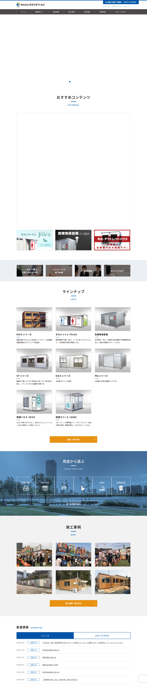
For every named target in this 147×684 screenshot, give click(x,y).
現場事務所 (68, 638)
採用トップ (114, 632)
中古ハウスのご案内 (23, 638)
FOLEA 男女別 (45, 638)
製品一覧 (43, 632)
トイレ (67, 647)
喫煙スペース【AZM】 (48, 659)
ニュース (106, 6)
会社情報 (87, 12)
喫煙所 (67, 650)
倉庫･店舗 (68, 641)
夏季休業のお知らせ (49, 564)
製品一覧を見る (81, 346)
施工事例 (72, 12)
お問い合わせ (88, 611)
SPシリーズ (44, 647)
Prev (3, 50)
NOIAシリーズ (45, 641)
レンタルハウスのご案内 (24, 635)
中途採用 (114, 638)
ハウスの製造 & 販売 (23, 632)
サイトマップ (116, 6)
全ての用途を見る (81, 410)
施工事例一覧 (68, 632)
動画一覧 (60, 673)
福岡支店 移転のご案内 (50, 571)
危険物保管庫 (45, 653)
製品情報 (56, 12)
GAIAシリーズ (45, 644)
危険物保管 (68, 653)
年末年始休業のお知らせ (50, 557)
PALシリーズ (45, 650)
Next (144, 50)
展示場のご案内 (92, 641)
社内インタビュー (117, 644)
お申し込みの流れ (117, 611)
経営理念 (90, 635)
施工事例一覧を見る (81, 510)
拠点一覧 (90, 644)
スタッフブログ (120, 12)
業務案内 (39, 12)
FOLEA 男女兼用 (46, 635)
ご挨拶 (89, 632)
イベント (67, 644)
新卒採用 (114, 635)
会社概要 (90, 638)
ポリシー (126, 6)
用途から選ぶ (68, 635)
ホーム (23, 12)
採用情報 (103, 12)
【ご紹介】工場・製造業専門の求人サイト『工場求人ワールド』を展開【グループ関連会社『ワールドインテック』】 (82, 549)
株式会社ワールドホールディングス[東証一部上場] (72, 680)
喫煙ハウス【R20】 (47, 656)
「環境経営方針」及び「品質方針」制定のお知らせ (60, 586)
